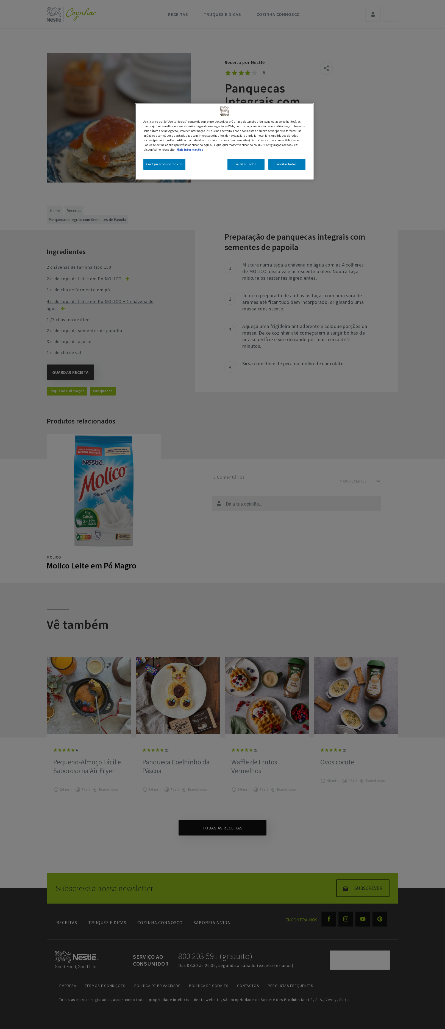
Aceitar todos (286, 164)
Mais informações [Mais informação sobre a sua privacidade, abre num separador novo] (190, 150)
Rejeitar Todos (245, 164)
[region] (224, 141)
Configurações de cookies (164, 164)
